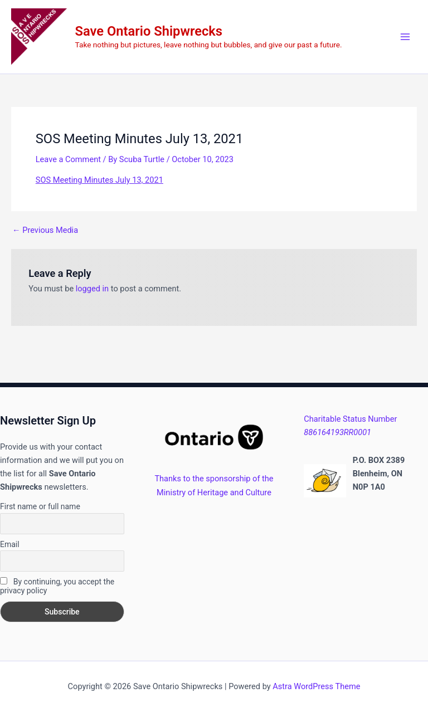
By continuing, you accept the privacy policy (57, 586)
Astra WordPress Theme (316, 686)
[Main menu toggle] (405, 36)
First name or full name (40, 506)
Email (10, 544)
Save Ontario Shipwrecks (148, 31)
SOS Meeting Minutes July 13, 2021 (99, 180)
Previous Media (45, 230)
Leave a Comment (68, 159)
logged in (92, 289)
